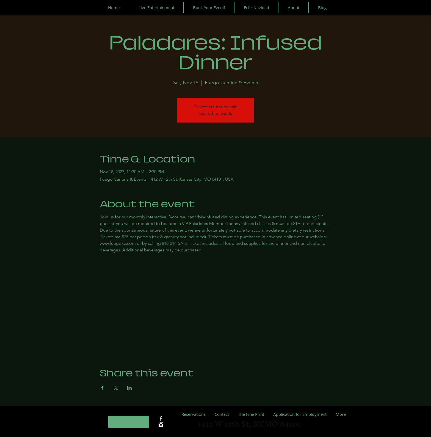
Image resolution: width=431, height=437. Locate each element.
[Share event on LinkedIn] (129, 388)
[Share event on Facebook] (102, 388)
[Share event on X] (115, 388)
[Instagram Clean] (161, 424)
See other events (215, 113)
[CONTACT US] (128, 422)
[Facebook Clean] (161, 418)
